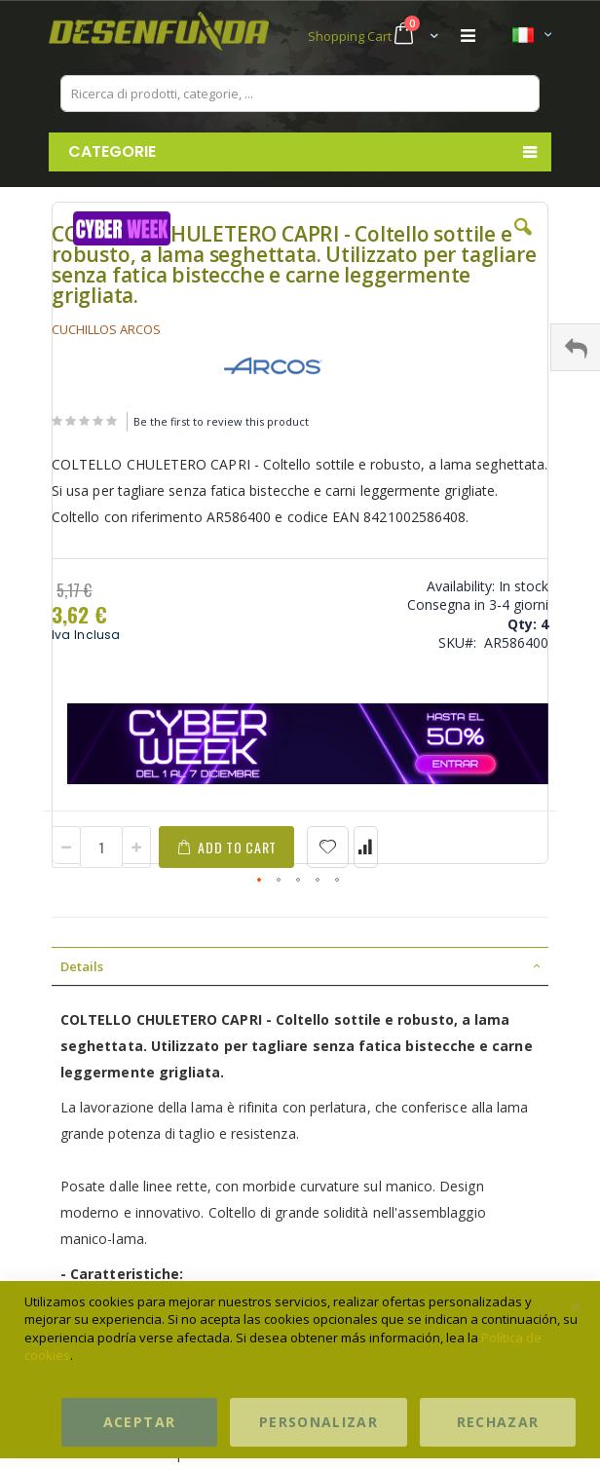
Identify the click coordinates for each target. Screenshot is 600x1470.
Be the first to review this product (221, 421)
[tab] (300, 966)
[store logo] (174, 36)
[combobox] (300, 93)
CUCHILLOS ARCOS (106, 329)
